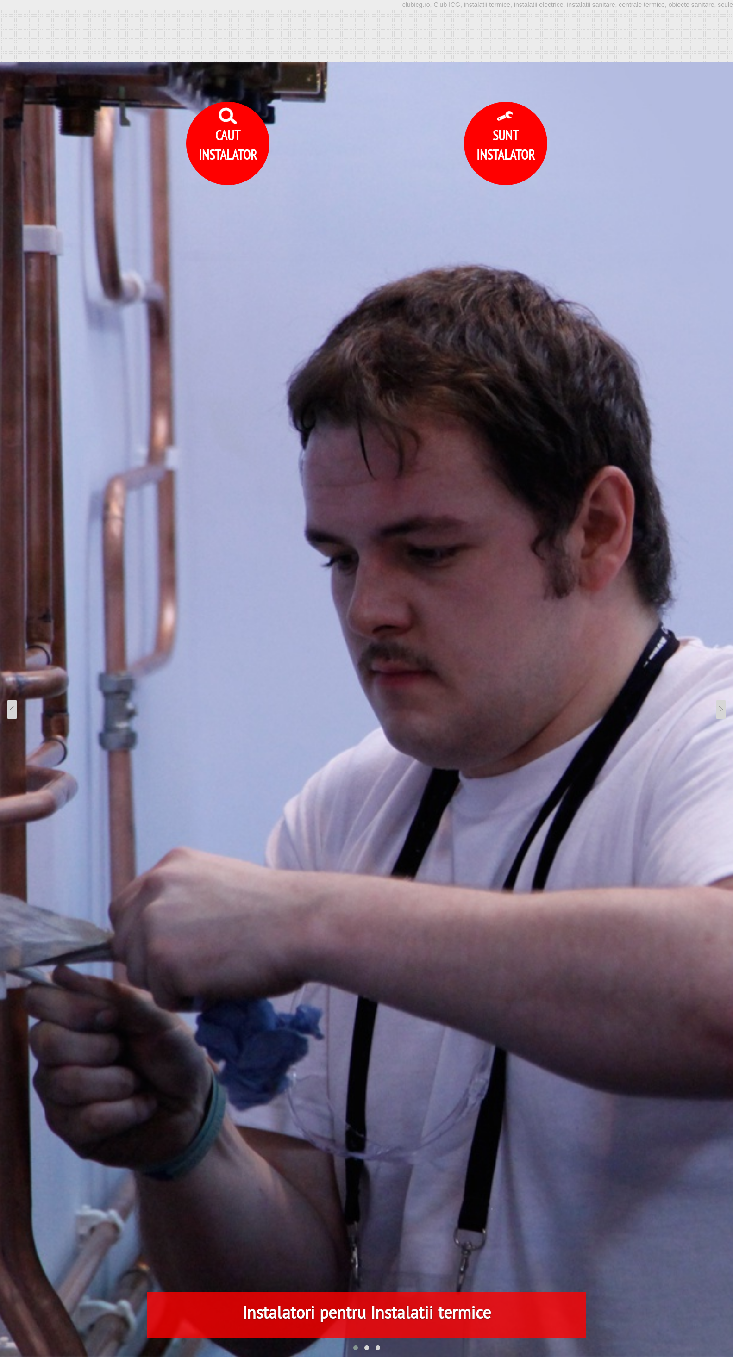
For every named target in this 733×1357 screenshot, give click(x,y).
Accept (587, 1334)
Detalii (548, 1334)
